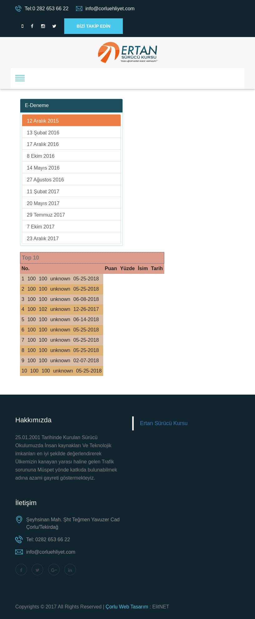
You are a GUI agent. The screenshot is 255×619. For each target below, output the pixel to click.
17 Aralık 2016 (43, 144)
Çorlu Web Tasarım (127, 606)
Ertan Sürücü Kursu (164, 423)
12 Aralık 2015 (43, 121)
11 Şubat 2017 (43, 191)
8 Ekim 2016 (41, 156)
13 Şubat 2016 (43, 132)
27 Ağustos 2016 (45, 179)
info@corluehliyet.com (110, 8)
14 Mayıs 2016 (43, 168)
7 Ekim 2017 (41, 226)
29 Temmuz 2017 (46, 215)
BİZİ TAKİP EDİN (93, 26)
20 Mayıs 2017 (43, 203)
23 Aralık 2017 (43, 238)
